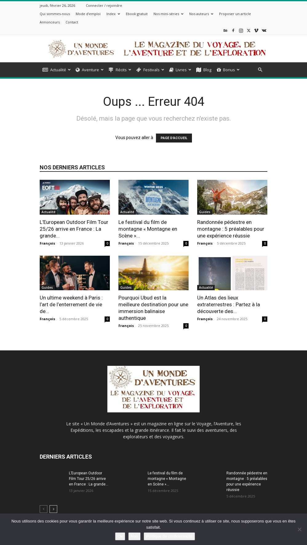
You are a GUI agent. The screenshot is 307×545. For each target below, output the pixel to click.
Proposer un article (235, 13)
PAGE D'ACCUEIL (174, 138)
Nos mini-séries (168, 13)
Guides (204, 212)
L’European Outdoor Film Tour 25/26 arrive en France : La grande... (74, 229)
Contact (72, 22)
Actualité (56, 69)
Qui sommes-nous (55, 13)
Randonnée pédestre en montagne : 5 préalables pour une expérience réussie (230, 229)
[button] (260, 70)
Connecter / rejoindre (104, 5)
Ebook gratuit (137, 13)
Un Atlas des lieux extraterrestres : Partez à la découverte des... (228, 304)
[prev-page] (43, 509)
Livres (180, 69)
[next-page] (53, 509)
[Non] (299, 529)
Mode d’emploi (88, 13)
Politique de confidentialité (169, 536)
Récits (120, 69)
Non (134, 536)
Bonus (228, 69)
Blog (203, 69)
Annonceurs (50, 22)
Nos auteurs (201, 13)
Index (113, 13)
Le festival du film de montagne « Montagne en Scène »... (147, 229)
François (47, 243)
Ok (120, 536)
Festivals (150, 69)
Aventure (90, 69)
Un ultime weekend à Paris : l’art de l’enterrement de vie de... (71, 304)
